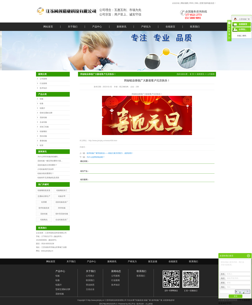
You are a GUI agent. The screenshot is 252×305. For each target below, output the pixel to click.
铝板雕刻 (43, 131)
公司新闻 (43, 79)
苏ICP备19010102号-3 (108, 304)
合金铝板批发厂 (62, 220)
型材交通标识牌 (46, 113)
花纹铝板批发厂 (62, 202)
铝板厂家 (147, 300)
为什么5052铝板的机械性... (48, 157)
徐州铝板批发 (44, 208)
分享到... (243, 29)
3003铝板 (62, 208)
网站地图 (185, 3)
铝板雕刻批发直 (44, 190)
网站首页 (48, 26)
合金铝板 (43, 122)
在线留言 (170, 26)
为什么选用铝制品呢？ (96, 157)
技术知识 (43, 88)
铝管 (41, 145)
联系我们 (195, 26)
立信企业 (90, 289)
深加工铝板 (44, 127)
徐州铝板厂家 (157, 300)
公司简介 (90, 276)
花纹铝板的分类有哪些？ (47, 165)
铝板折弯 (61, 196)
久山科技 (149, 304)
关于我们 (72, 26)
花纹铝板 (43, 117)
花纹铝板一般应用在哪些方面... (50, 161)
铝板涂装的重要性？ (46, 173)
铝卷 (41, 103)
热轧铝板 (43, 136)
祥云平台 (131, 304)
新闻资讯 (121, 26)
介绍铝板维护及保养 (46, 169)
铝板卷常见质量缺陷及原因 (48, 178)
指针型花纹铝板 (62, 214)
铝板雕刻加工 (61, 190)
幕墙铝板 (43, 141)
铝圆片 (42, 108)
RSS (191, 3)
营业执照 (90, 285)
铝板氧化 (44, 220)
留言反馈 (152, 261)
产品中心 (97, 26)
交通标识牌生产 (44, 196)
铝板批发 (139, 300)
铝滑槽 (44, 202)
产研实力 (146, 26)
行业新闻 (43, 83)
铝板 (41, 99)
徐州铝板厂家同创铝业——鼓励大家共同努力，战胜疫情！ (110, 153)
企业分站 (175, 3)
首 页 (192, 74)
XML (196, 3)
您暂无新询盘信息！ (208, 3)
